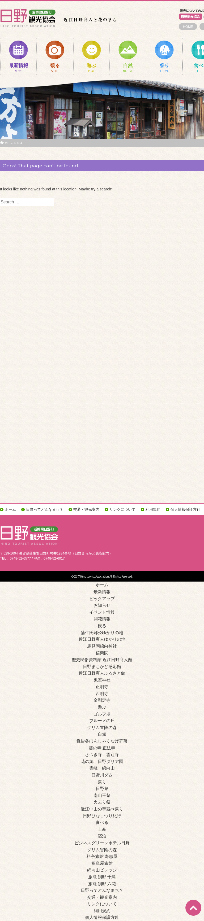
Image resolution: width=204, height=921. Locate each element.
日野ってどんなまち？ (44, 510)
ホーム (9, 143)
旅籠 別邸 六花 (102, 883)
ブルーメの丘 (102, 720)
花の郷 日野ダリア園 (102, 761)
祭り (164, 69)
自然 (128, 69)
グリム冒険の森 (102, 727)
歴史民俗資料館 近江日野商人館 (102, 659)
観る (55, 69)
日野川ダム (102, 775)
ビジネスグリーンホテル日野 (102, 843)
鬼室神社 (102, 680)
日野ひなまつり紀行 (102, 816)
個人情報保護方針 (185, 510)
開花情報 (102, 619)
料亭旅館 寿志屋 (102, 856)
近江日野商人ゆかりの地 (102, 639)
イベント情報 (102, 612)
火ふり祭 (102, 802)
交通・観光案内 (86, 510)
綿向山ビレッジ (102, 870)
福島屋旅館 (102, 863)
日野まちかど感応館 (102, 666)
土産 (102, 829)
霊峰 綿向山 (102, 768)
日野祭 (102, 788)
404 (19, 143)
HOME (188, 27)
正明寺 (102, 686)
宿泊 (102, 836)
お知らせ (102, 605)
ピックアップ (102, 598)
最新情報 (18, 69)
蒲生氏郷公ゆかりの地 (102, 632)
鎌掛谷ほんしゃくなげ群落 (102, 741)
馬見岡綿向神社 (102, 646)
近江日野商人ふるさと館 (102, 673)
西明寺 (102, 693)
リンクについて (122, 510)
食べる (102, 822)
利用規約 (153, 510)
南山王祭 (102, 795)
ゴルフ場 (102, 714)
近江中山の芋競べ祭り (102, 809)
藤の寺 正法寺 (102, 748)
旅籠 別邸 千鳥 (102, 877)
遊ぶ (91, 69)
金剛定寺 (102, 700)
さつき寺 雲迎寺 (102, 754)
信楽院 (102, 653)
